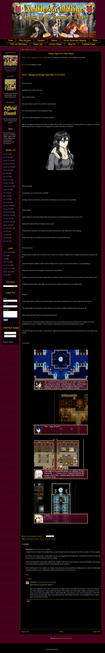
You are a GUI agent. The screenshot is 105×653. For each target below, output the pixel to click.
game (37, 539)
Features (54, 40)
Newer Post (25, 632)
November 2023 (8, 215)
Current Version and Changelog (74, 40)
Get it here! (24, 64)
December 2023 (8, 212)
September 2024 (8, 186)
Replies (30, 579)
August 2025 (7, 170)
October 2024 (7, 183)
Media (94, 40)
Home (10, 40)
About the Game (25, 40)
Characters (40, 40)
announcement (30, 539)
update (5, 275)
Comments (8, 336)
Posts (6, 333)
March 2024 (6, 202)
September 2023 (8, 222)
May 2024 (6, 196)
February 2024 (7, 205)
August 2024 (7, 189)
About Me (71, 44)
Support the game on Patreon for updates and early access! (10, 69)
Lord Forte (33, 582)
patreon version (8, 268)
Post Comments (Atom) (65, 638)
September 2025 (8, 167)
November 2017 (8, 228)
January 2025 (7, 180)
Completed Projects (88, 44)
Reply (27, 574)
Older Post (96, 632)
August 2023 (7, 225)
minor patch (6, 262)
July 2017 (6, 231)
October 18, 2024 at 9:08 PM (47, 582)
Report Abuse (8, 342)
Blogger (56, 649)
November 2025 (8, 163)
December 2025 (8, 160)
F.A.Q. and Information (18, 44)
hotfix (5, 259)
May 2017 (6, 238)
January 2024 (7, 209)
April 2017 (6, 241)
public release (51, 539)
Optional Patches (55, 44)
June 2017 (6, 234)
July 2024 (6, 193)
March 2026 (6, 157)
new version (42, 539)
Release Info (38, 44)
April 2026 (6, 154)
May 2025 (6, 173)
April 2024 (6, 199)
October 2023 (7, 218)
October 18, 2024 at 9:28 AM (41, 549)
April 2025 (6, 176)
